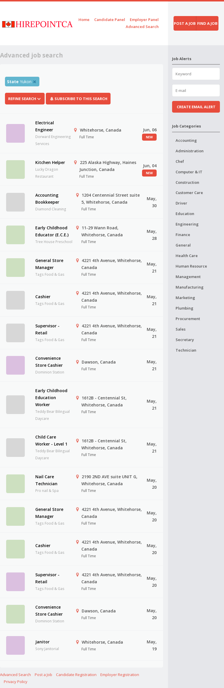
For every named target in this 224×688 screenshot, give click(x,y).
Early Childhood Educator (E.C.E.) (52, 231)
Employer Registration (119, 674)
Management (188, 276)
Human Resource (191, 266)
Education (185, 213)
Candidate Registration (76, 674)
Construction (187, 182)
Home (84, 19)
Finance (183, 234)
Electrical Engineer (44, 126)
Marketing (185, 297)
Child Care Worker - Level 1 (51, 440)
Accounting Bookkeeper (47, 198)
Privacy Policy (15, 681)
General (183, 245)
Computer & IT (189, 171)
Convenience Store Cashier (49, 361)
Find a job (207, 23)
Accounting (186, 140)
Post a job (185, 23)
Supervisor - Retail (47, 329)
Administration (190, 150)
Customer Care (189, 192)
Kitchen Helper (50, 162)
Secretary (185, 339)
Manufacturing (190, 287)
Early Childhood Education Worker (51, 397)
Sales (181, 329)
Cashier (42, 296)
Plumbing (184, 308)
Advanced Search (142, 26)
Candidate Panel (109, 19)
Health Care (187, 255)
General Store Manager (49, 264)
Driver (181, 203)
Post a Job (43, 674)
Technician (186, 350)
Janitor (42, 642)
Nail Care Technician (46, 480)
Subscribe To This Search (81, 98)
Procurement (188, 318)
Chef (180, 161)
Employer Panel (144, 19)
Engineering (187, 224)
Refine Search (24, 98)
